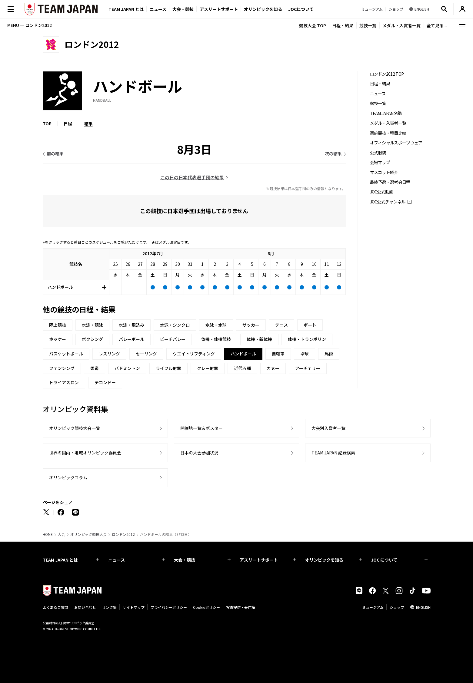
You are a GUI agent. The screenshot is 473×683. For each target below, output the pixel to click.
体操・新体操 (259, 339)
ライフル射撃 (168, 368)
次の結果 (333, 153)
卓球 (304, 354)
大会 (61, 534)
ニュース (158, 9)
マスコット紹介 (384, 172)
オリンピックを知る (263, 9)
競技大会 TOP (312, 25)
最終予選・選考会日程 (390, 182)
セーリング (146, 354)
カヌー (273, 368)
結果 (88, 123)
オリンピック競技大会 (88, 534)
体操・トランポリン (307, 339)
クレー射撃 (207, 368)
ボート (310, 325)
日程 (68, 123)
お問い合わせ (85, 607)
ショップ (397, 607)
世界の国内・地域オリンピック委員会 (85, 453)
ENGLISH (423, 607)
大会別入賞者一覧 (328, 428)
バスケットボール (66, 354)
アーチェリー (307, 368)
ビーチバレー (172, 339)
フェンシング (62, 368)
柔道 (94, 368)
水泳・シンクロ (175, 325)
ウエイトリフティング (194, 354)
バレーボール (131, 339)
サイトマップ (134, 607)
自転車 (278, 354)
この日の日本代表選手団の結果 (192, 177)
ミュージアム (373, 607)
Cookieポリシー (206, 607)
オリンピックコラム (68, 477)
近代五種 (242, 368)
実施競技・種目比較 (388, 133)
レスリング (109, 354)
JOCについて (301, 9)
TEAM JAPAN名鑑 (386, 113)
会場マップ (380, 162)
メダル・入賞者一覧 (401, 25)
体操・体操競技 (216, 339)
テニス (281, 325)
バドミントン (127, 368)
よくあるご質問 (55, 607)
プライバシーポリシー (169, 607)
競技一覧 (367, 25)
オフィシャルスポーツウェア (396, 143)
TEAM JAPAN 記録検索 (333, 453)
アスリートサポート (219, 9)
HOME (48, 534)
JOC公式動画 (381, 192)
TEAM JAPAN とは (71, 560)
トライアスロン (64, 382)
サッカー (250, 325)
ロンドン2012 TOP (387, 74)
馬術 (329, 354)
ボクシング (92, 339)
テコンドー (105, 382)
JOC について (399, 560)
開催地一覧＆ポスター (201, 428)
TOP (47, 123)
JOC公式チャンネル (387, 202)
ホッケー (57, 339)
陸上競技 (57, 325)
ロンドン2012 (123, 534)
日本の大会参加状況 (199, 453)
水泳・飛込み (131, 325)
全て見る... (437, 25)
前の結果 (55, 153)
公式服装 (378, 153)
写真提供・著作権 (240, 607)
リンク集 (109, 607)
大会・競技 (202, 560)
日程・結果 (342, 25)
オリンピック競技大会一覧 (74, 428)
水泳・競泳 (92, 325)
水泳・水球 (216, 325)
